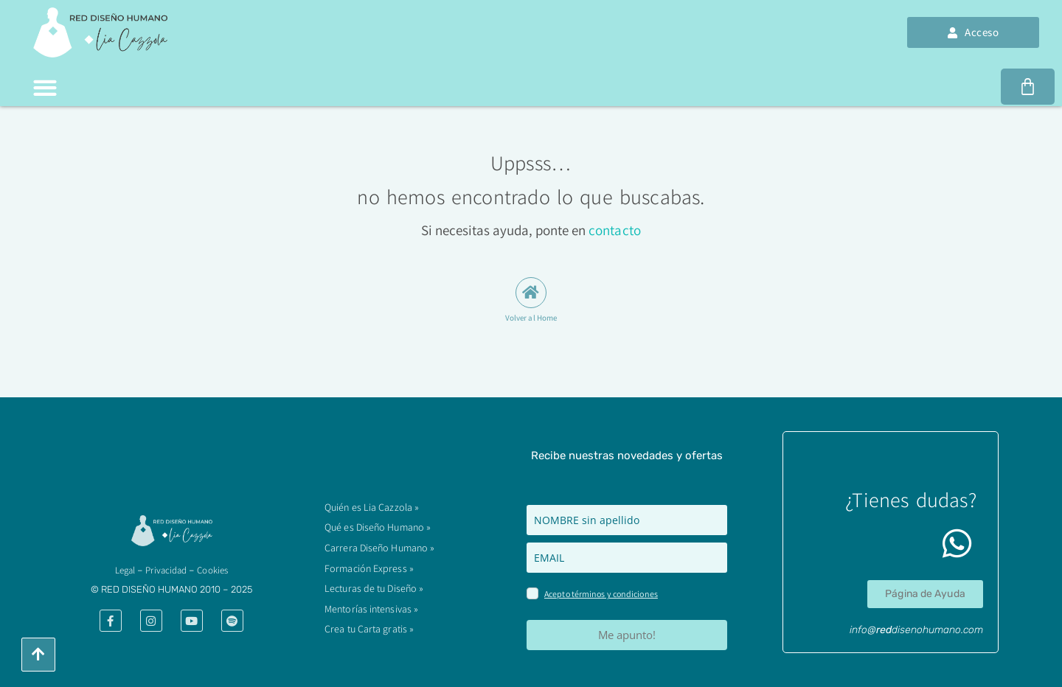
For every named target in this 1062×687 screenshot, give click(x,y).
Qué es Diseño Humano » (377, 531)
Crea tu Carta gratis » (369, 629)
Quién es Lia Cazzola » (371, 512)
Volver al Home (531, 318)
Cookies (212, 570)
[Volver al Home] (531, 292)
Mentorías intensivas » (371, 610)
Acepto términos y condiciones (601, 593)
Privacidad (166, 570)
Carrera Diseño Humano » (379, 551)
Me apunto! (627, 634)
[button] (44, 87)
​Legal (125, 570)
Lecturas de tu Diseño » (373, 590)
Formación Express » (369, 571)
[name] (627, 520)
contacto (615, 230)
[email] (627, 558)
